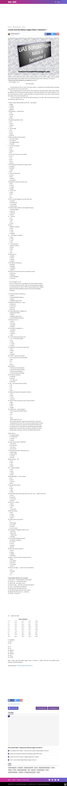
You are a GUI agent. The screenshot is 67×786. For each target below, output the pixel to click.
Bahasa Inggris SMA (22, 770)
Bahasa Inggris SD (13, 704)
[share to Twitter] (53, 34)
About (9, 779)
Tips (29, 770)
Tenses (52, 767)
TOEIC (38, 772)
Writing (10, 770)
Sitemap (19, 779)
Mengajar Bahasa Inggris (44, 767)
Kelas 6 (19, 704)
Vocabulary (20, 767)
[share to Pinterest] (58, 34)
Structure (21, 772)
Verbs (47, 770)
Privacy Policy (25, 779)
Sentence (33, 770)
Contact (14, 779)
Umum (36, 767)
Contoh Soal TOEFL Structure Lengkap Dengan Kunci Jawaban (24, 756)
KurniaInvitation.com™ (46, 784)
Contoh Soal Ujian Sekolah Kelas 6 (25, 665)
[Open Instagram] (55, 780)
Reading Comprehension (30, 772)
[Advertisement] (33, 15)
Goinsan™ (35, 784)
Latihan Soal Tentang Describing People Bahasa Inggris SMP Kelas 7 (26, 753)
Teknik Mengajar (40, 770)
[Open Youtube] (58, 780)
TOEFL (14, 770)
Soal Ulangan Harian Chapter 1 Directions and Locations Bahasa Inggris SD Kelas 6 (29, 750)
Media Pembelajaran (13, 772)
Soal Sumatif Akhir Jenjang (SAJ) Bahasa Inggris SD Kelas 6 (25, 747)
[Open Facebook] (49, 780)
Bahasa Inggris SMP (28, 767)
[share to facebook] (48, 34)
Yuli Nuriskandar (15, 33)
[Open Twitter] (52, 780)
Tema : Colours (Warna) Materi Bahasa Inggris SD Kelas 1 (23, 760)
